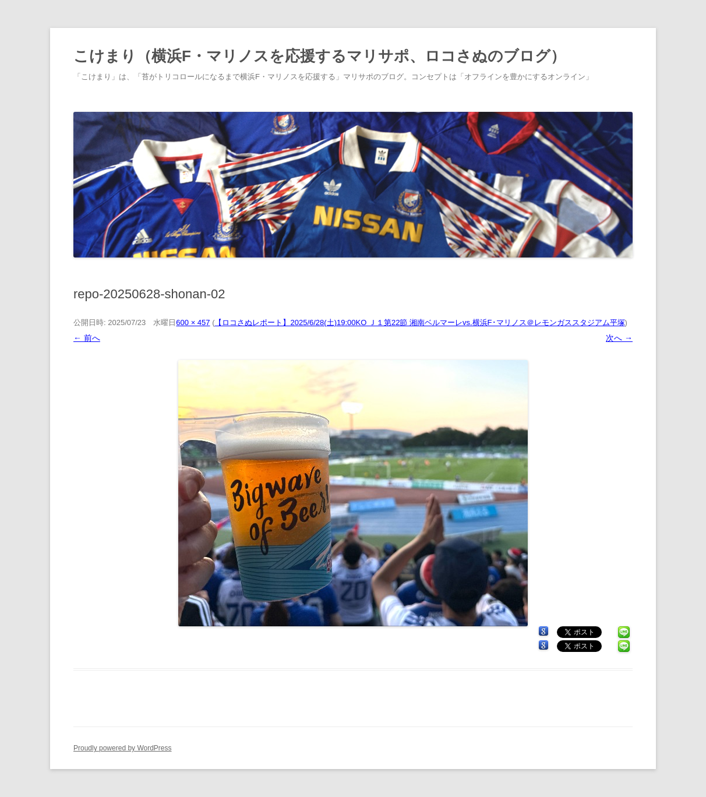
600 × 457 (193, 322)
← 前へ (86, 338)
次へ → (619, 338)
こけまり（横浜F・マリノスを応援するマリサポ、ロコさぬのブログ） (319, 56)
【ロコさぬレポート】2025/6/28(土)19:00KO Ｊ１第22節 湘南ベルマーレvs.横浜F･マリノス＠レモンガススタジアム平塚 (419, 322)
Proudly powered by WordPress (122, 748)
